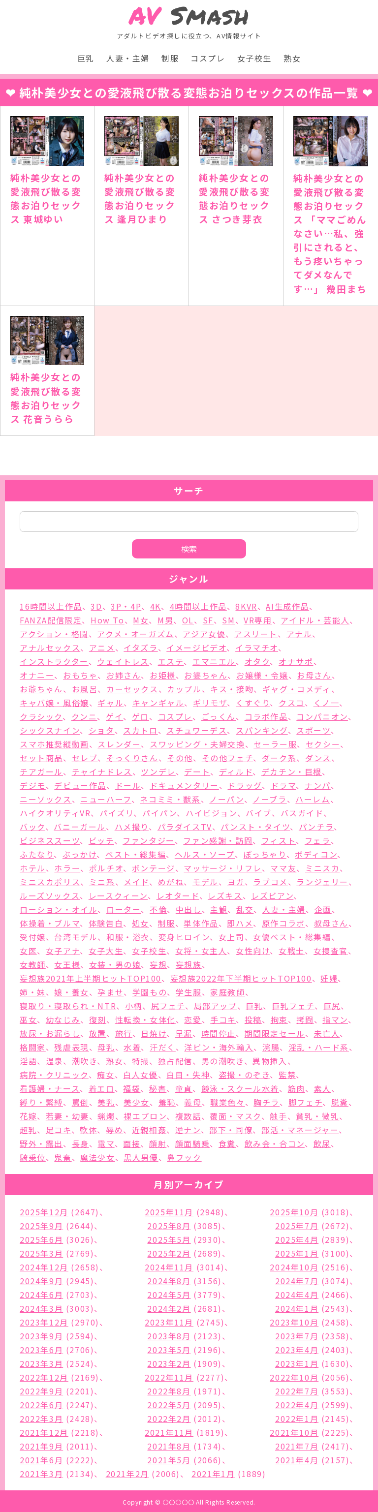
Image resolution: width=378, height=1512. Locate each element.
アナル (299, 634)
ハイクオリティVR (55, 813)
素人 (322, 1088)
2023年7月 (296, 1336)
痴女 (105, 1074)
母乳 (106, 1047)
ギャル (110, 703)
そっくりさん (132, 758)
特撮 (140, 1061)
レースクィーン (118, 895)
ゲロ (140, 716)
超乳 (28, 1130)
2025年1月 (296, 1253)
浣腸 (271, 1047)
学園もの (149, 992)
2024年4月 (296, 1294)
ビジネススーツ (50, 840)
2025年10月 (294, 1212)
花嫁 (28, 1116)
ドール (128, 785)
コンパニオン (322, 716)
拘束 (279, 1019)
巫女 (28, 1019)
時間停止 (218, 1033)
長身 (80, 1143)
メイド (136, 882)
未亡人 (327, 1033)
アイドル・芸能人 (315, 620)
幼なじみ (63, 1019)
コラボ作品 (266, 716)
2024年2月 (168, 1308)
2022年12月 (44, 1377)
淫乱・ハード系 (318, 1047)
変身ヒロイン (184, 937)
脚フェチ (305, 1102)
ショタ (102, 730)
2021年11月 (169, 1432)
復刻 (97, 1019)
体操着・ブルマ (50, 923)
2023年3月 (41, 1363)
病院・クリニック (54, 1074)
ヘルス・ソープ (205, 854)
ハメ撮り (132, 827)
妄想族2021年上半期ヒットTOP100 (90, 978)
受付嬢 (33, 937)
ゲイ (114, 716)
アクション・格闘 (54, 634)
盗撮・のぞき (244, 1074)
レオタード (178, 895)
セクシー (323, 744)
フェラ (318, 840)
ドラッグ (244, 785)
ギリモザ (210, 703)
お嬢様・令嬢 (262, 675)
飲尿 (322, 1143)
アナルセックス (50, 647)
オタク (257, 661)
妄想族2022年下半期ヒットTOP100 (241, 978)
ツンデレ (158, 771)
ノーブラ (269, 799)
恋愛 (192, 1019)
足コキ (58, 1130)
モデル (205, 882)
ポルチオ (106, 868)
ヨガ (236, 882)
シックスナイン (50, 730)
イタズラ (141, 647)
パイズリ (116, 813)
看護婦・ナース (50, 1088)
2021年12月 (44, 1432)
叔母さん (331, 923)
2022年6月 (41, 1405)
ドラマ (283, 785)
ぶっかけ (79, 854)
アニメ (102, 647)
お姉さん (123, 675)
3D (96, 606)
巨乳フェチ (293, 1006)
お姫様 (163, 675)
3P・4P (126, 606)
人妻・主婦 (128, 58)
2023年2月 (168, 1363)
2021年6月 (41, 1460)
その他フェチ (227, 758)
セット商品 (41, 758)
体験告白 (106, 923)
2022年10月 (294, 1377)
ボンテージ (153, 868)
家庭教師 (227, 992)
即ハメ (240, 923)
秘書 (157, 1088)
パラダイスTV (185, 827)
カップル (184, 689)
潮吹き (84, 1061)
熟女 (292, 58)
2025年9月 (41, 1226)
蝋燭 (106, 1116)
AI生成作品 (287, 606)
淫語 (28, 1061)
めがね (171, 882)
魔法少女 (97, 1157)
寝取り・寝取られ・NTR (68, 1006)
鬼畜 (62, 1157)
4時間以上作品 (198, 606)
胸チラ (266, 1102)
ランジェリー (322, 882)
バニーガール (80, 827)
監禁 (287, 1074)
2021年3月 (41, 1474)
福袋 (131, 1088)
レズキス (225, 895)
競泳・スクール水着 (240, 1088)
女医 (28, 951)
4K (155, 606)
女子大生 (106, 951)
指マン (335, 1019)
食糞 (227, 1143)
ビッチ (101, 840)
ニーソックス (46, 799)
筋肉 (296, 1088)
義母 (192, 1102)
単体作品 (201, 923)
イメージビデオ (196, 647)
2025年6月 (41, 1239)
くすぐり (253, 703)
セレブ (85, 758)
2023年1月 (296, 1363)
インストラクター (54, 661)
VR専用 (258, 620)
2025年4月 (296, 1239)
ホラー (67, 868)
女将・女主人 (201, 951)
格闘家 (33, 1047)
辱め (114, 1130)
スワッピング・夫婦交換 (197, 744)
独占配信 (175, 1061)
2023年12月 (44, 1322)
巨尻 (332, 1006)
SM (228, 620)
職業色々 (227, 1102)
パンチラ (316, 827)
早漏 (183, 1033)
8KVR (246, 606)
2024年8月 (168, 1281)
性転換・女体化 (145, 1019)
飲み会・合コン (275, 1143)
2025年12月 (44, 1212)
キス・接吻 (231, 689)
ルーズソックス (50, 895)
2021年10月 (294, 1432)
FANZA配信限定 (51, 620)
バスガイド (302, 813)
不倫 (158, 909)
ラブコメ (270, 882)
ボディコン (316, 854)
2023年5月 (168, 1350)
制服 (170, 58)
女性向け (253, 951)
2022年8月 (168, 1391)
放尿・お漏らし (50, 1033)
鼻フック (184, 1157)
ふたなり (37, 854)
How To (108, 620)
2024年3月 (41, 1308)
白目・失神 (188, 1074)
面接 (131, 1143)
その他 (180, 758)
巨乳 (85, 58)
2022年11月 (169, 1377)
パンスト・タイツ (255, 827)
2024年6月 (41, 1294)
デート (197, 771)
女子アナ (63, 951)
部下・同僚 (230, 1130)
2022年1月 (296, 1418)
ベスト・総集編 (135, 854)
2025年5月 (168, 1239)
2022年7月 (296, 1391)
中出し (189, 909)
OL (188, 620)
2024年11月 (169, 1267)
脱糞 (339, 1102)
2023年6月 (41, 1350)
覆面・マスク (235, 1116)
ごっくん (218, 716)
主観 (218, 909)
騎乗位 (33, 1157)
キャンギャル (158, 703)
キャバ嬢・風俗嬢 (54, 703)
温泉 (54, 1061)
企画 (323, 909)
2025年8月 (168, 1226)
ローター (123, 909)
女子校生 (254, 58)
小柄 (133, 1006)
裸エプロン (145, 1116)
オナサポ (296, 661)
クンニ (84, 716)
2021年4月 (296, 1460)
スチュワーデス (196, 730)
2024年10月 (294, 1267)
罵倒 (80, 1102)
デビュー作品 (80, 785)
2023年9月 (41, 1336)
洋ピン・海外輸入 (218, 1047)
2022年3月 (41, 1418)
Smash (189, 15)
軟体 (88, 1130)
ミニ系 (102, 882)
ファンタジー (149, 840)
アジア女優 (204, 634)
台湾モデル (75, 937)
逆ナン (188, 1130)
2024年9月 (41, 1281)
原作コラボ (283, 923)
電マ (105, 1143)
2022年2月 (168, 1418)
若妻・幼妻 (67, 1116)
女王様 (67, 964)
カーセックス (132, 689)
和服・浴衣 (128, 937)
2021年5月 (168, 1460)
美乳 (106, 1102)
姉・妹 (33, 992)
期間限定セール (275, 1033)
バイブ (259, 813)
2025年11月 (169, 1212)
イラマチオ (256, 647)
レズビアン (272, 895)
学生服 (189, 992)
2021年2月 (127, 1474)
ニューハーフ (105, 799)
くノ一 (327, 703)
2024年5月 (168, 1294)
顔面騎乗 (192, 1143)
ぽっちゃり (265, 854)
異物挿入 (269, 1061)
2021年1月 (213, 1474)
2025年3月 (41, 1253)
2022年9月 (41, 1391)
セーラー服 (275, 744)
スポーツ (313, 730)
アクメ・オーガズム (135, 634)
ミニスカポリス (50, 882)
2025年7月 (296, 1226)
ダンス (318, 758)
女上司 (232, 937)
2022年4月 (296, 1405)
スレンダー (119, 744)
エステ (171, 661)
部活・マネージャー (300, 1130)
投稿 (253, 1019)
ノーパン (226, 799)
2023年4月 (296, 1350)
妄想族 (189, 964)
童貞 (183, 1088)
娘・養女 (71, 992)
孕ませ (110, 992)
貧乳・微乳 (317, 1116)
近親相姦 (149, 1130)
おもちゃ (80, 675)
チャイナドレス (102, 771)
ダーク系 (279, 758)
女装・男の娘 (115, 964)
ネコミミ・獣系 (170, 799)
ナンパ (318, 785)
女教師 (33, 964)
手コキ (223, 1019)
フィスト (278, 840)
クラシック (41, 716)
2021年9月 (41, 1446)
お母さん (314, 675)
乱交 (244, 909)
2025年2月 (168, 1253)
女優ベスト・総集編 (292, 937)
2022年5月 (168, 1405)
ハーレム (312, 799)
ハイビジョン (211, 813)
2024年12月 (44, 1267)
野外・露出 (41, 1143)
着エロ (102, 1088)
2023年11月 (169, 1322)
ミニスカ (322, 868)
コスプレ (207, 58)
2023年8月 (168, 1336)
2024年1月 (296, 1308)
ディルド (235, 771)
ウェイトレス (123, 661)
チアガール (41, 771)
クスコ (292, 703)
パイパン (159, 813)
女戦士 (292, 951)
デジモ (33, 785)
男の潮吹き (222, 1061)
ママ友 (283, 868)
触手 (278, 1116)
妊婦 (329, 978)
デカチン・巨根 (291, 771)
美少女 (137, 1102)
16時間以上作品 (51, 606)
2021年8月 (168, 1446)
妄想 (158, 964)
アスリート (256, 634)
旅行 (123, 1033)
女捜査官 (331, 951)
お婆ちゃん (205, 675)
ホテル (33, 868)
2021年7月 (296, 1446)
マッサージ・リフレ (222, 868)
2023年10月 (294, 1322)
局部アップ (215, 1006)
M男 (165, 620)
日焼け (153, 1033)
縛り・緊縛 (41, 1102)
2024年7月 (296, 1281)
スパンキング (262, 730)
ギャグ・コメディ (296, 689)
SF (208, 620)
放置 (97, 1033)
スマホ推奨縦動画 (54, 744)
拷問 (305, 1019)
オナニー (37, 675)
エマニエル (214, 661)
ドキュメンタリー (184, 785)
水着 (132, 1047)
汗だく (163, 1047)
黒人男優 (141, 1157)
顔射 (157, 1143)
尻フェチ (168, 1006)
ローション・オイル (58, 909)
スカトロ (140, 730)
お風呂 (85, 689)
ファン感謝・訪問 (217, 840)
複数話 (188, 1116)
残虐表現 (71, 1047)
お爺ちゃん (41, 689)
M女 (141, 620)
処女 (140, 923)
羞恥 (167, 1102)
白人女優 (140, 1074)
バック (32, 827)
